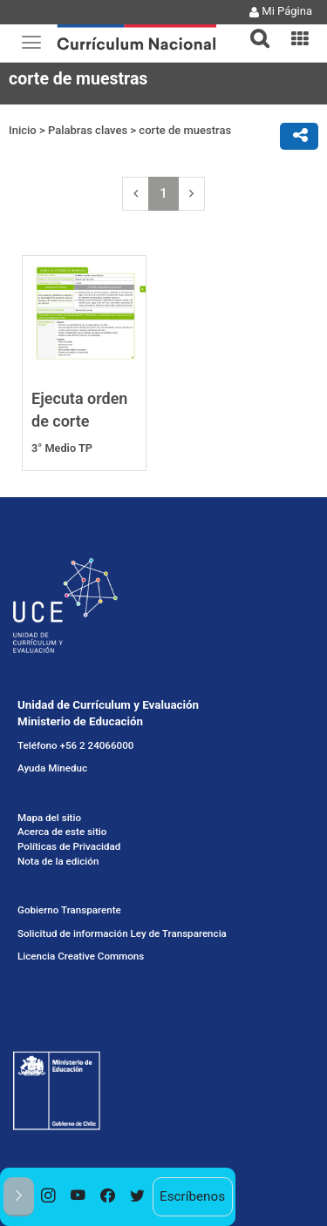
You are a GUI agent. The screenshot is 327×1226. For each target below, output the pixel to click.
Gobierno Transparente (69, 910)
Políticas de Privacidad (68, 846)
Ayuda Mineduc (52, 768)
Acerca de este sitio (61, 831)
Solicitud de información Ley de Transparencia (122, 933)
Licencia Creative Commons (80, 956)
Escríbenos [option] (192, 1196)
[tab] (253, 28)
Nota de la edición (58, 861)
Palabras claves (87, 130)
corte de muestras (185, 130)
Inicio (23, 130)
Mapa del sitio (49, 818)
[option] (49, 1196)
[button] (253, 28)
